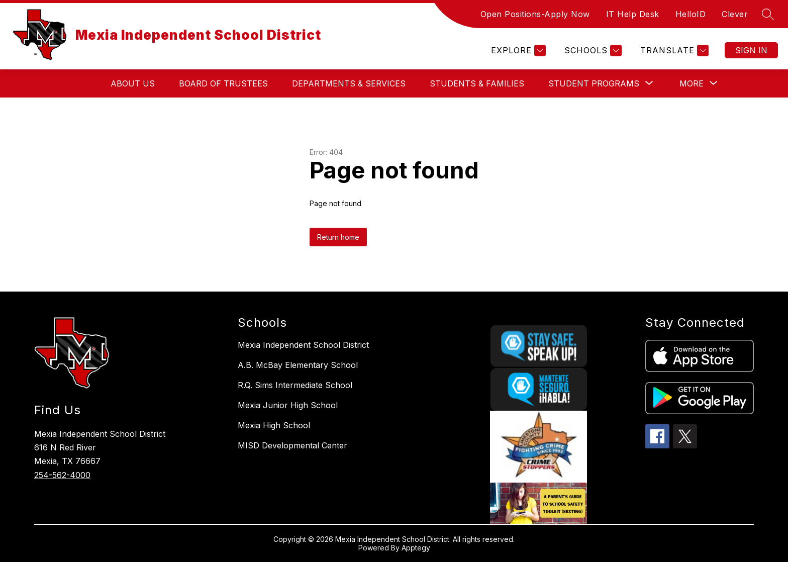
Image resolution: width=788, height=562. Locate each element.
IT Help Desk (632, 14)
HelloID (690, 14)
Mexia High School (274, 425)
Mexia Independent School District (303, 345)
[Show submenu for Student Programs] (593, 83)
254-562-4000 (62, 475)
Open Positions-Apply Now (535, 14)
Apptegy (416, 547)
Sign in (751, 50)
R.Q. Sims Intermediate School (295, 385)
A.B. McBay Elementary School (298, 365)
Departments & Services (349, 83)
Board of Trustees (223, 83)
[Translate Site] (673, 50)
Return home (338, 237)
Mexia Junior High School (288, 405)
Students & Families (477, 83)
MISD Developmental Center (292, 445)
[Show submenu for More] (691, 83)
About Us (133, 83)
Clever (735, 14)
